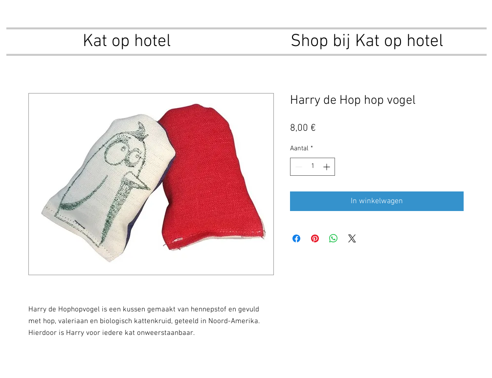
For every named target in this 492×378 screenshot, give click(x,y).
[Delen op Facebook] (296, 238)
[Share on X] (352, 238)
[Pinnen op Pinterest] (315, 238)
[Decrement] (297, 166)
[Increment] (327, 166)
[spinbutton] (312, 166)
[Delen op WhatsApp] (333, 238)
